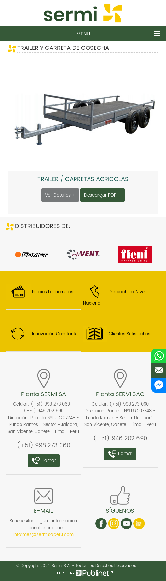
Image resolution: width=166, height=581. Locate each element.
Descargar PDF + (102, 195)
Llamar (43, 460)
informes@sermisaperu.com (43, 535)
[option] (32, 254)
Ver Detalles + (60, 195)
